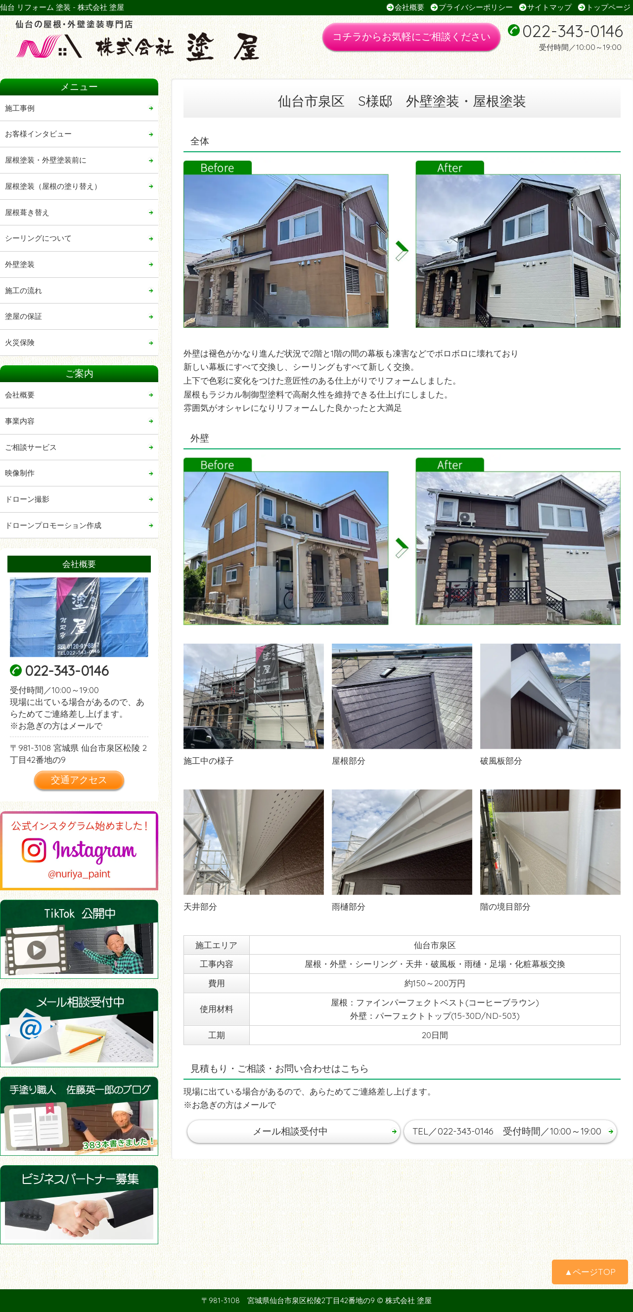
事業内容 (20, 421)
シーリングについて (38, 238)
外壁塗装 (20, 264)
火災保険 (20, 342)
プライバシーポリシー (476, 7)
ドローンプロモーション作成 (53, 525)
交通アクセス (79, 780)
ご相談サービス (31, 447)
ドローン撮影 (27, 499)
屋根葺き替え (27, 212)
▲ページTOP (590, 1272)
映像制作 (20, 473)
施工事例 (20, 108)
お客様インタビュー (38, 133)
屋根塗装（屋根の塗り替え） (53, 186)
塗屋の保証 (23, 316)
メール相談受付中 (290, 1131)
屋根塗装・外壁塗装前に (46, 160)
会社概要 (409, 7)
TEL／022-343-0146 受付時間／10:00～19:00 (506, 1131)
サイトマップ (549, 7)
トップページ (608, 7)
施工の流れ (23, 290)
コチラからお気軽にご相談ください (411, 36)
